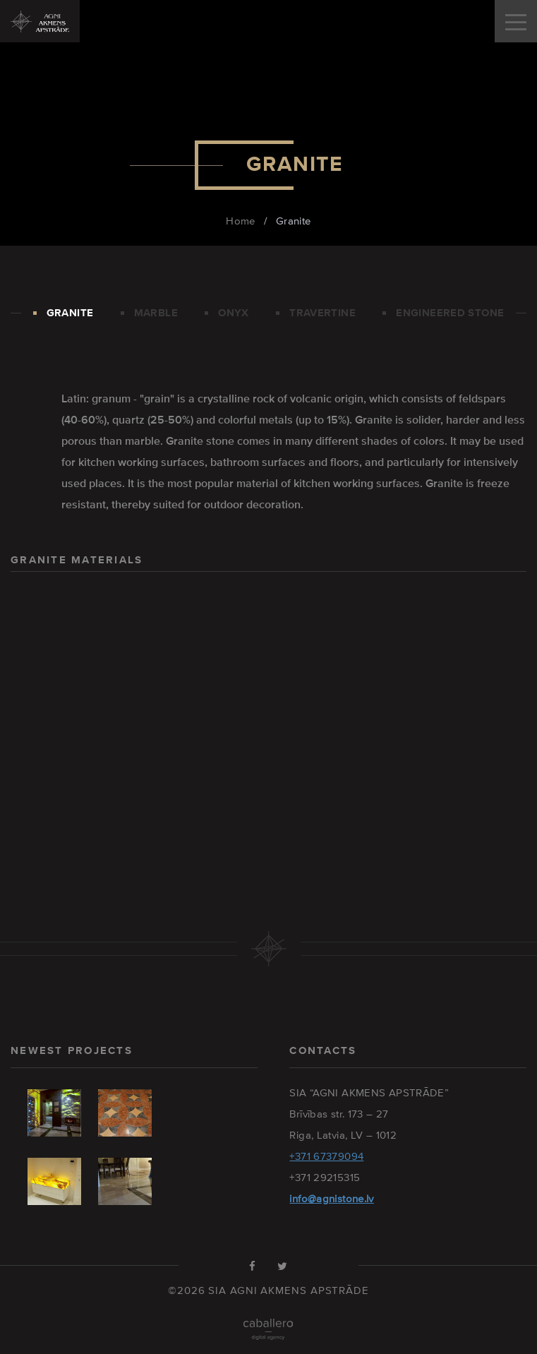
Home (240, 221)
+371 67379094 (326, 1156)
